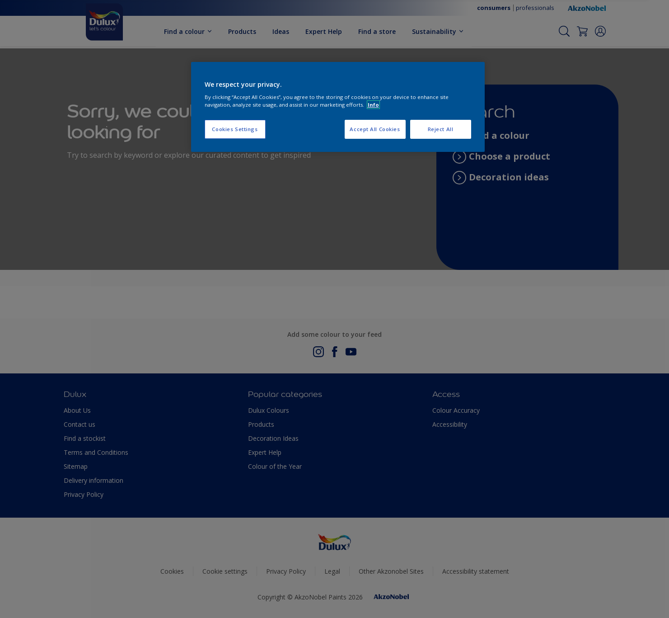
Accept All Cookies (375, 129)
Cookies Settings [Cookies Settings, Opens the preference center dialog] (234, 129)
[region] (338, 107)
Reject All (441, 129)
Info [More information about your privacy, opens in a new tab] (373, 104)
